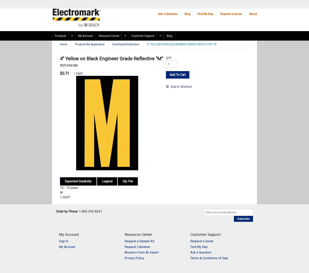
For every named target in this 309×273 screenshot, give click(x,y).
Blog (187, 14)
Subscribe (243, 218)
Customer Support (142, 35)
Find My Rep (205, 14)
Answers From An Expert (142, 252)
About (253, 14)
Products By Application (90, 44)
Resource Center (109, 35)
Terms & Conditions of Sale (209, 258)
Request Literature (137, 247)
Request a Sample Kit (139, 241)
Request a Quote (231, 14)
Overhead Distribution (125, 44)
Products (60, 35)
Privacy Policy (134, 258)
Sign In (63, 241)
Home (63, 44)
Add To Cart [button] (178, 75)
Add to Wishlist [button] (181, 87)
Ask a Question (167, 14)
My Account (85, 35)
